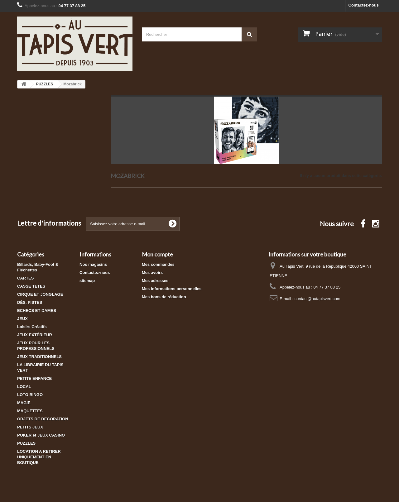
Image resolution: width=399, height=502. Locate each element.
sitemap (87, 280)
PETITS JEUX (30, 427)
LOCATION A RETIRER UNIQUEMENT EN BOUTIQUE (39, 457)
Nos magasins (93, 264)
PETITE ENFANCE (34, 378)
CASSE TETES (31, 286)
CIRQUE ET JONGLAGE (40, 294)
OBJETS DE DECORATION (42, 419)
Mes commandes (158, 264)
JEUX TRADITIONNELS (39, 356)
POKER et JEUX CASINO (41, 435)
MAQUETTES (30, 411)
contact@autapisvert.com (317, 298)
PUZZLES (26, 443)
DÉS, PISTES (29, 302)
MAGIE (24, 402)
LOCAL (24, 386)
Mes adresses (155, 280)
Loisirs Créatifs (32, 326)
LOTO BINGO (30, 394)
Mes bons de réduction (164, 296)
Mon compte (157, 254)
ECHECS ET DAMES (36, 310)
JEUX (22, 318)
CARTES (25, 278)
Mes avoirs (152, 272)
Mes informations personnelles (171, 288)
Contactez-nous (364, 5)
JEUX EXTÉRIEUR (34, 334)
